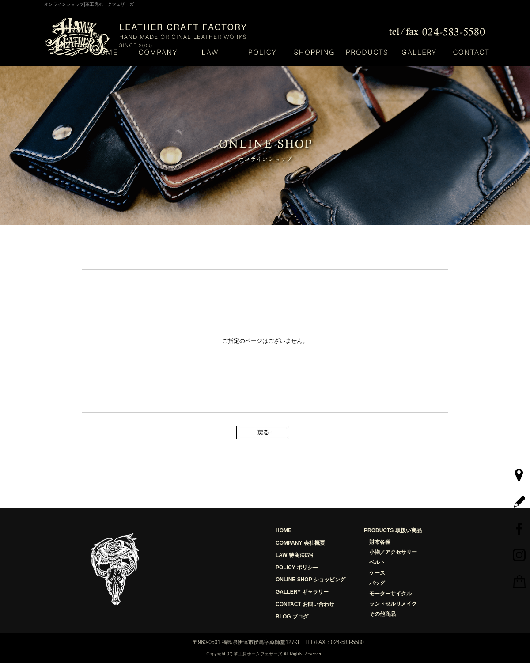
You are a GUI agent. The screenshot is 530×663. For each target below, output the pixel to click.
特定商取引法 (210, 52)
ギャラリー (419, 52)
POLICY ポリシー (297, 567)
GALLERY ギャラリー (302, 592)
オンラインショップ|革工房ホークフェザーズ (89, 4)
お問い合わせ (471, 52)
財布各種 (379, 542)
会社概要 (158, 52)
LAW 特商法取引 (295, 555)
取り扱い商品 (367, 52)
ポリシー (262, 52)
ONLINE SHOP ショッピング (310, 579)
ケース (377, 573)
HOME (106, 52)
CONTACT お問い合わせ (305, 604)
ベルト (377, 562)
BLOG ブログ (292, 617)
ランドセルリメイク (393, 604)
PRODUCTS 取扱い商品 (393, 530)
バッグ (377, 583)
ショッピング (314, 52)
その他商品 (382, 614)
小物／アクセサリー (393, 552)
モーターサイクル (390, 594)
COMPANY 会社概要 (300, 543)
